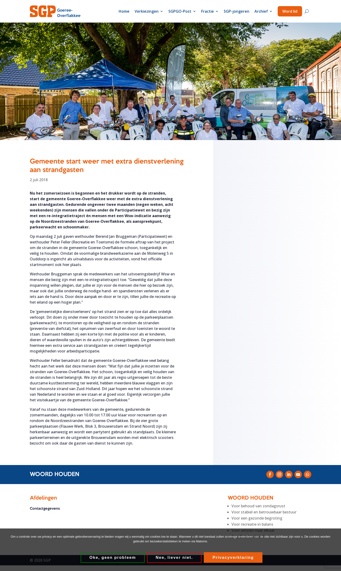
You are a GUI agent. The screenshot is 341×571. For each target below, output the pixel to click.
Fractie (207, 11)
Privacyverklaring (233, 557)
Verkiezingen (147, 11)
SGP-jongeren (236, 11)
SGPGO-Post (179, 11)
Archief (261, 11)
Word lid (289, 11)
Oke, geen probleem (113, 557)
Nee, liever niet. (174, 557)
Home (124, 11)
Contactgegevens (45, 508)
